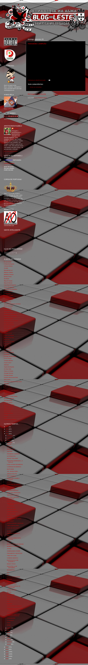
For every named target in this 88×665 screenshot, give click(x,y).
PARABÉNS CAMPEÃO (37, 43)
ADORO (9, 548)
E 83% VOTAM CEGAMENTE (15, 464)
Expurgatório (7, 310)
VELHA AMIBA (11, 594)
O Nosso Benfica (8, 360)
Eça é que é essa (8, 312)
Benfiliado (6, 278)
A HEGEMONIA (11, 618)
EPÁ (8, 574)
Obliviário (6, 364)
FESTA (9, 581)
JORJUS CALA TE (12, 473)
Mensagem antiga (77, 94)
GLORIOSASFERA (9, 325)
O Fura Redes (7, 358)
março (9, 639)
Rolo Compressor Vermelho (11, 390)
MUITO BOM (10, 469)
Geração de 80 (8, 327)
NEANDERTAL (11, 570)
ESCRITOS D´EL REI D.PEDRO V (12, 561)
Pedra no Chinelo (8, 371)
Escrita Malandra (8, 306)
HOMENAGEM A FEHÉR (13, 551)
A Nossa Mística (8, 266)
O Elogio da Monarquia (10, 356)
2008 (7, 656)
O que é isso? (7, 362)
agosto (9, 628)
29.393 (9, 531)
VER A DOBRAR (11, 476)
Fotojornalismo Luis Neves (11, 320)
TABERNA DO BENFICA (13, 533)
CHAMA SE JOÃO (12, 584)
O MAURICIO (10, 612)
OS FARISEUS (11, 507)
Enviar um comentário (36, 87)
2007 (7, 658)
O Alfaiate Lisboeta (9, 352)
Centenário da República (10, 289)
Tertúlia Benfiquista (9, 398)
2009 (7, 654)
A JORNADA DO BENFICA (14, 466)
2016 (7, 426)
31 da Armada (7, 262)
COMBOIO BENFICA (12, 558)
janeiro (9, 644)
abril (8, 637)
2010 (7, 651)
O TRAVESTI (10, 620)
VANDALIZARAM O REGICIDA (15, 523)
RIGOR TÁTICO (11, 564)
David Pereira (7, 301)
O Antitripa (7, 354)
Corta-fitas (6, 297)
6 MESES (9, 603)
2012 (7, 647)
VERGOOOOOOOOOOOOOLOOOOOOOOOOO (15, 609)
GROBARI (9, 447)
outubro (9, 440)
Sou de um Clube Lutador (11, 396)
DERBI (9, 625)
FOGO (8, 622)
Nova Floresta (7, 350)
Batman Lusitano (8, 272)
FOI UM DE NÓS (11, 509)
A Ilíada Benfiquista (9, 264)
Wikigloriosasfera (8, 413)
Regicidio (6, 383)
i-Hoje (5, 417)
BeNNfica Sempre (8, 274)
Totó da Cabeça (8, 402)
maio (8, 635)
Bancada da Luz (8, 270)
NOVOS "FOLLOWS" (12, 458)
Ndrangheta (7, 348)
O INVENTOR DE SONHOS (14, 606)
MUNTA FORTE (11, 501)
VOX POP (9, 451)
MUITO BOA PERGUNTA (13, 492)
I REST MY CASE (11, 555)
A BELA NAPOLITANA (13, 525)
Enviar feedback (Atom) (40, 97)
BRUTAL (9, 592)
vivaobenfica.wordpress (10, 419)
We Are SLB (7, 411)
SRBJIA (9, 535)
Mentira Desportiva (9, 337)
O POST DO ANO (11, 590)
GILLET (9, 541)
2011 (7, 649)
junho (8, 632)
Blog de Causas (8, 280)
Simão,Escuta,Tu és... (10, 392)
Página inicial (58, 94)
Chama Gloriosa (8, 291)
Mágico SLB (7, 346)
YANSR (6, 415)
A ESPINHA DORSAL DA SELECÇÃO (13, 586)
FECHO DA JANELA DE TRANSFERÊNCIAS (13, 615)
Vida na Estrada (8, 409)
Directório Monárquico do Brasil (12, 304)
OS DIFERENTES (12, 599)
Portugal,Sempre (8, 375)
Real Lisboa (7, 379)
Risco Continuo (8, 388)
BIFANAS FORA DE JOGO (14, 518)
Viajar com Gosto (8, 406)
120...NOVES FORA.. (12, 471)
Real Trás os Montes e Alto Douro (13, 381)
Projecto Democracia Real (11, 377)
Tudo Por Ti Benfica (9, 404)
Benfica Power (8, 276)
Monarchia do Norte (9, 341)
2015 (7, 429)
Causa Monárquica (9, 287)
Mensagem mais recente (37, 94)
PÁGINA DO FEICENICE (13, 577)
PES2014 (9, 579)
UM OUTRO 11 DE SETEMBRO (12, 567)
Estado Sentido (8, 308)
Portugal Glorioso (8, 373)
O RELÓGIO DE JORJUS (14, 484)
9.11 (8, 572)
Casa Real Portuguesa (10, 285)
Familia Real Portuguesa (10, 314)
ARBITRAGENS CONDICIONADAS (12, 489)
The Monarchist (8, 400)
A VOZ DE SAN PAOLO (13, 528)
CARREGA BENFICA (12, 511)
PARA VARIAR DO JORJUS (14, 486)
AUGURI (9, 482)
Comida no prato (8, 295)
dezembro (10, 435)
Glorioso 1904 (7, 329)
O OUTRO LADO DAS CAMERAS (13, 498)
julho (8, 630)
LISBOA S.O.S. (8, 333)
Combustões (7, 293)
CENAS (9, 444)
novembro (10, 438)
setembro (9, 442)
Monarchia (7, 339)
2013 (7, 433)
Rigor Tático (7, 386)
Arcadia (6, 268)
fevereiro (9, 642)
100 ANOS (10, 597)
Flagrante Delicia (8, 318)
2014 (7, 431)
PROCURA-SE (11, 449)
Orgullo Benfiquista (9, 367)
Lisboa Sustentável (9, 335)
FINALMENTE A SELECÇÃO (14, 553)
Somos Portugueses (9, 394)
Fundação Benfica (9, 323)
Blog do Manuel (8, 283)
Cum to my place (8, 299)
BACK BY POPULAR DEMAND (15, 544)
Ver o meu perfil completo (10, 151)
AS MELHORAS (11, 514)
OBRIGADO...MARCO (13, 495)
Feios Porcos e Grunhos (10, 316)
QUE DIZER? (10, 521)
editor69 (16, 128)
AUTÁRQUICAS (11, 456)
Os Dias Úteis (7, 369)
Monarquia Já (7, 343)
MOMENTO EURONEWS (14, 546)
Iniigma (6, 331)
